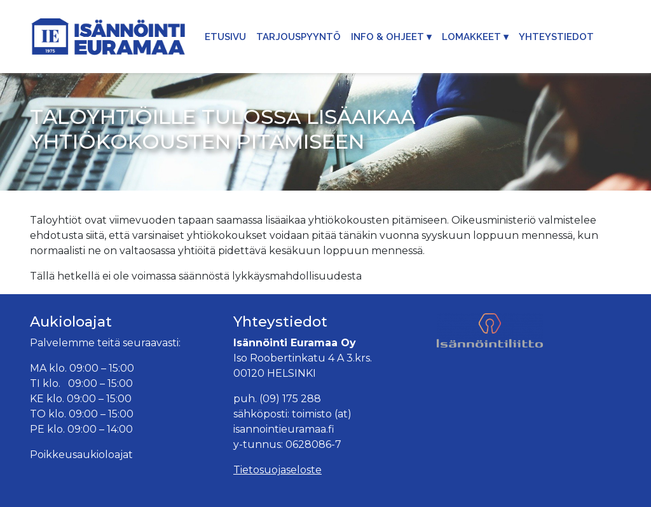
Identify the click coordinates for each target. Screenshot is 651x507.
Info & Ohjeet (387, 37)
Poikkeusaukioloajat (81, 455)
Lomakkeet (471, 37)
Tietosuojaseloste (277, 470)
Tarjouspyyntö (298, 37)
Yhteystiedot (556, 37)
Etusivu (225, 37)
